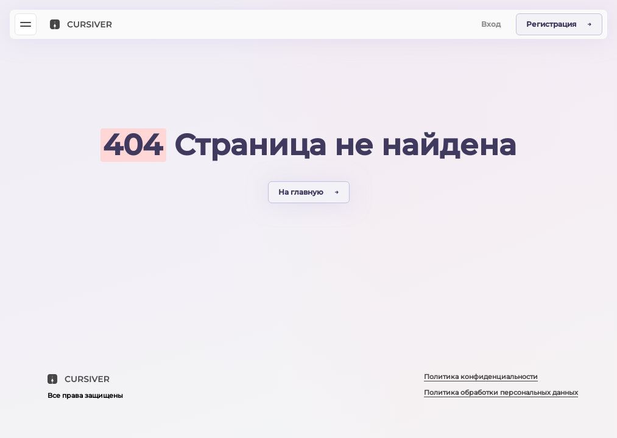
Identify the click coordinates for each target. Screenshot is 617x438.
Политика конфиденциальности (481, 376)
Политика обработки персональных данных (501, 392)
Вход (491, 24)
